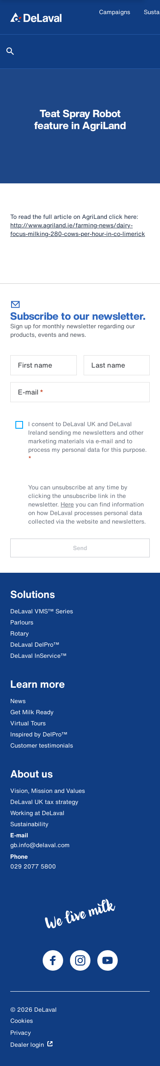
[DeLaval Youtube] (107, 960)
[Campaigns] (114, 17)
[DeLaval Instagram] (80, 960)
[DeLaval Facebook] (53, 960)
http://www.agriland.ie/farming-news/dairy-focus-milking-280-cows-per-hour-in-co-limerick (77, 229)
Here (67, 504)
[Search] (10, 51)
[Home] (36, 17)
